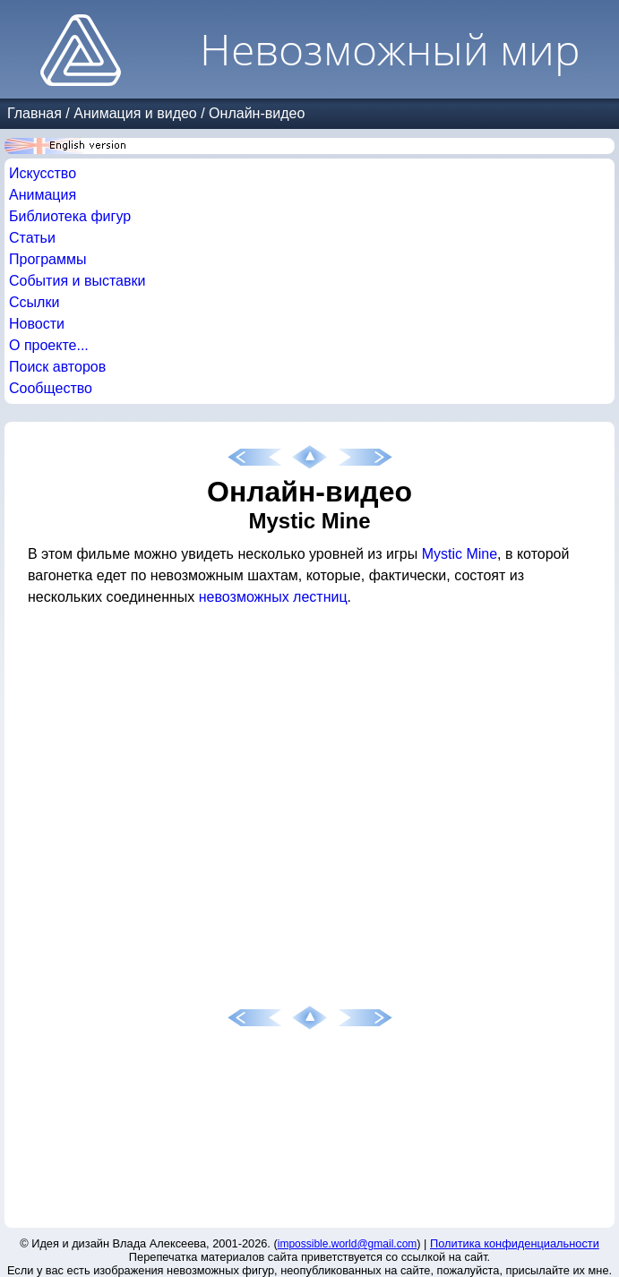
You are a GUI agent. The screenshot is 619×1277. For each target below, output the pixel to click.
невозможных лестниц (273, 596)
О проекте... (49, 345)
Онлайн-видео (257, 113)
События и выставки (77, 280)
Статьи (32, 237)
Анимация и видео (135, 113)
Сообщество (50, 388)
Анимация (42, 194)
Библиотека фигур (70, 216)
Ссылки (34, 302)
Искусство (42, 173)
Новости (36, 323)
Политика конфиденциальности (514, 1243)
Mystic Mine (459, 553)
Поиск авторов (57, 366)
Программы (47, 259)
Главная (34, 113)
